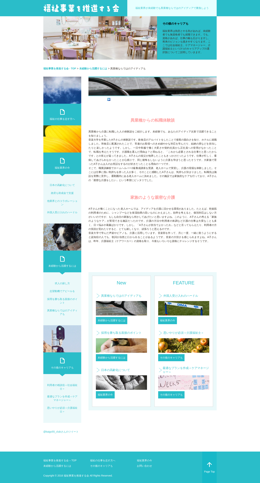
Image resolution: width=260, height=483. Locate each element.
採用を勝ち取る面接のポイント (121, 332)
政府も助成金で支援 (62, 193)
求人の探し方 (62, 283)
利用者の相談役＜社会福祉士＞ (62, 387)
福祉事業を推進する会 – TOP (60, 460)
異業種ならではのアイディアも (121, 295)
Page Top (209, 466)
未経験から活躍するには (111, 320)
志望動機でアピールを (62, 291)
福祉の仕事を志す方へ (62, 118)
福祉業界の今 (105, 394)
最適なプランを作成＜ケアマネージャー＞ (186, 369)
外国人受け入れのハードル (180, 295)
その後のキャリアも (175, 23)
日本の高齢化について (115, 370)
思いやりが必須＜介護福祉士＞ (183, 332)
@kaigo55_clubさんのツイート (61, 431)
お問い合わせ (144, 465)
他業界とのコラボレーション (62, 202)
